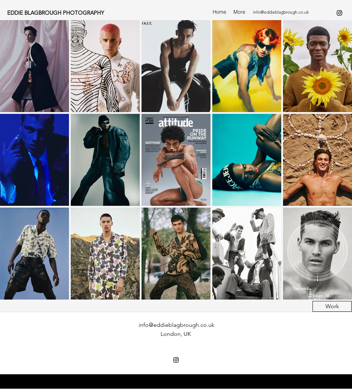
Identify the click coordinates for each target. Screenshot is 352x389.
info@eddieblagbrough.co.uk (281, 12)
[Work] (332, 306)
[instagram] (339, 13)
